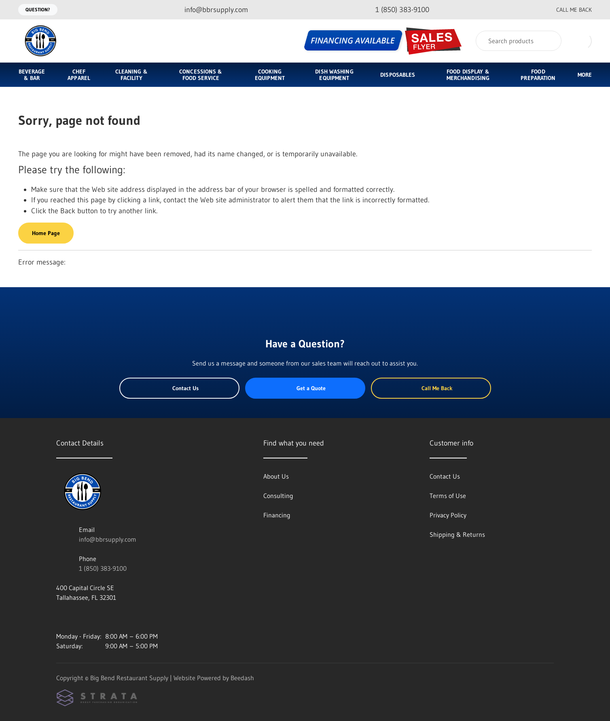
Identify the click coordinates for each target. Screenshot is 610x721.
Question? (37, 9)
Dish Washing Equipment (334, 75)
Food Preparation (538, 75)
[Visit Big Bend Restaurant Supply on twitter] (93, 617)
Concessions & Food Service (200, 75)
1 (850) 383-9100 (103, 568)
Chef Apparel (79, 75)
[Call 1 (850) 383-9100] (395, 9)
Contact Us (179, 388)
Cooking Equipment (270, 75)
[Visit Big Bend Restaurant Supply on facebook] (76, 617)
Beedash (242, 678)
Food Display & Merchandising (468, 75)
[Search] (518, 41)
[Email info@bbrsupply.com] (210, 9)
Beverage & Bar (32, 75)
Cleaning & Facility (131, 75)
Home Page (46, 233)
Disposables (397, 74)
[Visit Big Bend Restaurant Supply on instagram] (60, 617)
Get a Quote (305, 388)
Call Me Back (567, 10)
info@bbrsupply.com (107, 539)
